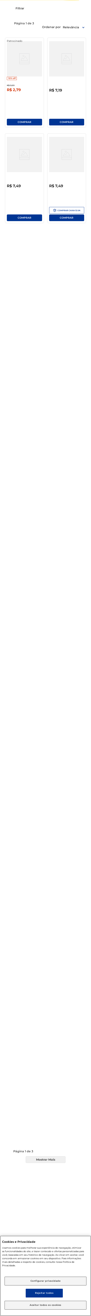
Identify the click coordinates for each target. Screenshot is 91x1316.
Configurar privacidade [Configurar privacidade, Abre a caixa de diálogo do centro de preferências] (45, 1280)
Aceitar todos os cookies (45, 1305)
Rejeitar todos (44, 1292)
